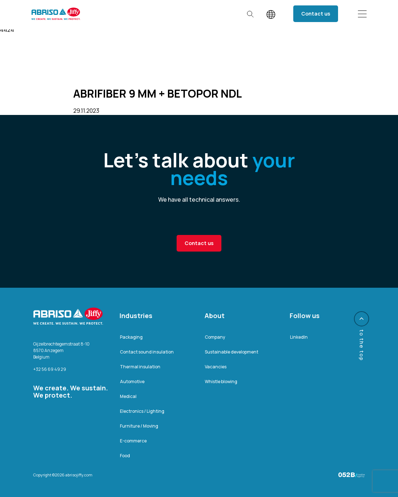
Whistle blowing (221, 381)
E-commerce (133, 441)
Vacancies (215, 367)
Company (215, 337)
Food (125, 456)
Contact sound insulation (147, 352)
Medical (128, 396)
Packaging (131, 337)
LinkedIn (299, 337)
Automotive (132, 381)
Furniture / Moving (139, 426)
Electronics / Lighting (142, 411)
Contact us (315, 13)
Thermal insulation (140, 367)
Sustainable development (231, 352)
